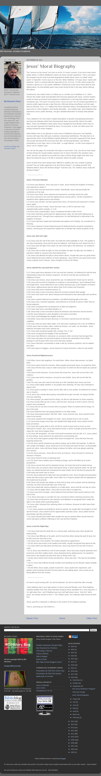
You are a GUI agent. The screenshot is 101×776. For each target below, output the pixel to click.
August (75, 699)
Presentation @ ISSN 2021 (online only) (50, 671)
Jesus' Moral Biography (80, 695)
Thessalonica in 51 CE (44, 691)
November (76, 680)
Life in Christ (40, 688)
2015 (73, 721)
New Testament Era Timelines (46, 648)
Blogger (63, 758)
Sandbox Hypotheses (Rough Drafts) (49, 645)
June (75, 705)
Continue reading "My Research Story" (11, 147)
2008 (73, 743)
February (76, 717)
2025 (73, 649)
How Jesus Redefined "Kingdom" (83, 689)
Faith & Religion (41, 656)
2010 (73, 737)
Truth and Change (78, 692)
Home (62, 618)
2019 (73, 668)
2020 (73, 665)
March (75, 714)
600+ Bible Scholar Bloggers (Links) (48, 662)
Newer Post (32, 618)
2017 (73, 674)
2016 (73, 677)
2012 (73, 731)
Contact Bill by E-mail (12, 666)
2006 (73, 749)
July (74, 702)
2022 (73, 659)
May (74, 708)
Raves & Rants (41, 659)
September (77, 686)
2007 (73, 746)
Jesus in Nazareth (42, 685)
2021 (73, 662)
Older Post (91, 618)
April (74, 711)
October (76, 683)
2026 (73, 646)
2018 (73, 671)
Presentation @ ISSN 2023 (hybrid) (48, 673)
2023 (73, 656)
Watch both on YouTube (44, 676)
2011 (73, 734)
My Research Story (12, 101)
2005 (73, 752)
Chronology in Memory (44, 651)
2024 (73, 652)
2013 (73, 727)
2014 (73, 724)
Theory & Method (42, 653)
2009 (73, 740)
